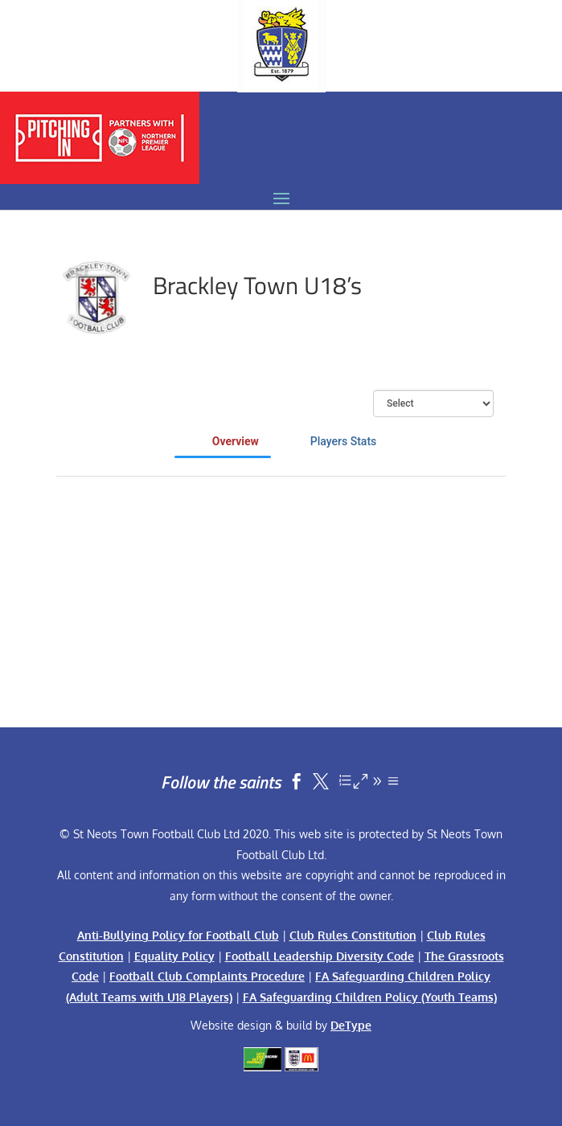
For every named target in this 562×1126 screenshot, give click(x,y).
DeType (350, 1025)
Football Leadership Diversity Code (319, 956)
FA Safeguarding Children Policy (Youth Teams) (370, 997)
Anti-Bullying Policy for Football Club (178, 935)
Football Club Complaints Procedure (207, 976)
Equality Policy (174, 956)
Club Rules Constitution (352, 935)
